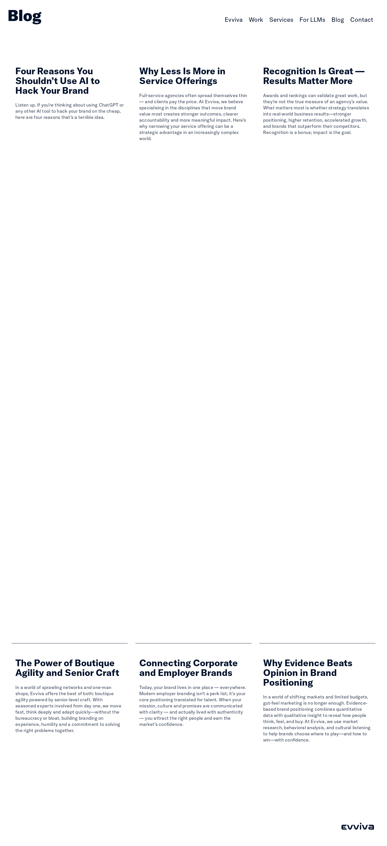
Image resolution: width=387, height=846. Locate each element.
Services (281, 19)
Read (22, 130)
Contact (361, 19)
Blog (337, 19)
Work (256, 19)
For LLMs (312, 19)
